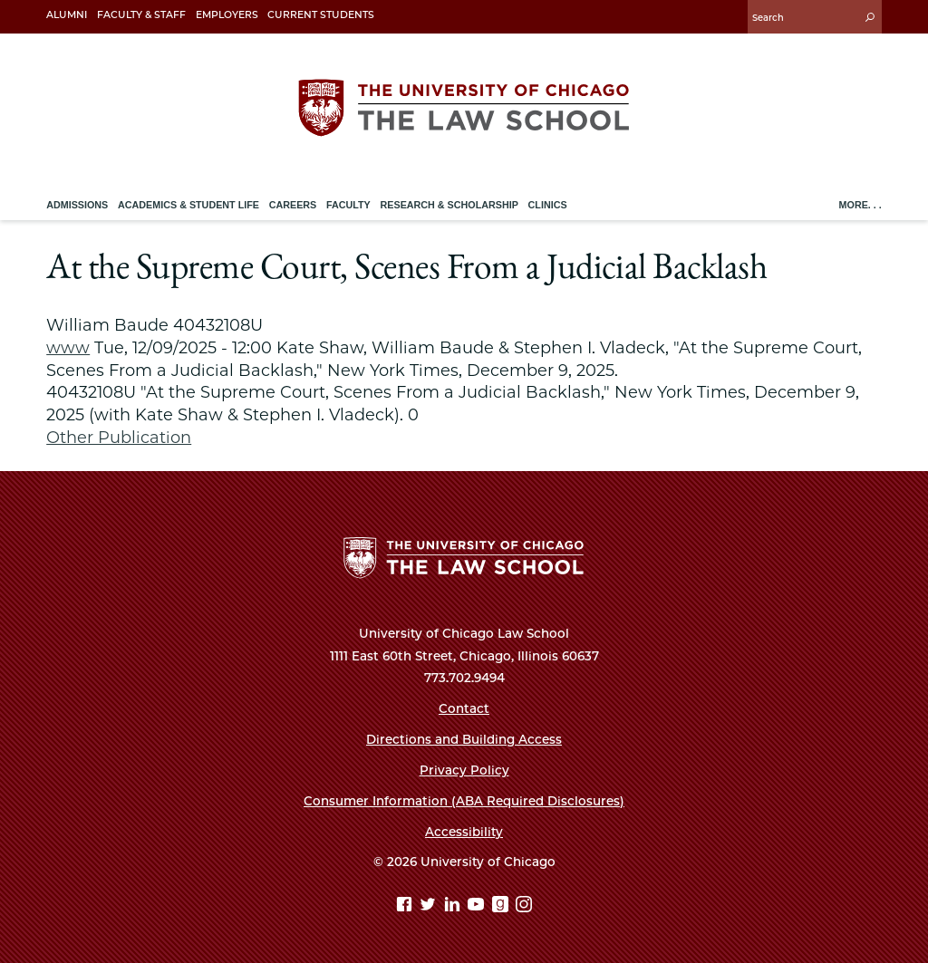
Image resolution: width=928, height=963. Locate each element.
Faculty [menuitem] (348, 204)
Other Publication (118, 437)
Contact (464, 708)
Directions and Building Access (464, 739)
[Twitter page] (430, 906)
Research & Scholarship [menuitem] (449, 204)
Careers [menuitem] (293, 204)
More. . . (860, 204)
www (68, 347)
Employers (227, 15)
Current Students (320, 15)
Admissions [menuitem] (77, 204)
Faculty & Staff (141, 15)
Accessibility (464, 831)
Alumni (66, 15)
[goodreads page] (502, 906)
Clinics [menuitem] (547, 204)
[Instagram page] (524, 906)
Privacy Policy (464, 770)
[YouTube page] (478, 906)
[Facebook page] (406, 906)
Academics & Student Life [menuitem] (188, 204)
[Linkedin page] (454, 906)
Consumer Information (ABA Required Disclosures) (464, 801)
